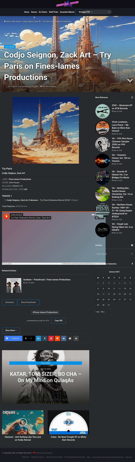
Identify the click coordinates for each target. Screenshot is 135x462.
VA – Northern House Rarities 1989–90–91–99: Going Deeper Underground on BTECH (122, 210)
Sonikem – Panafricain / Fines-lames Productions (47, 279)
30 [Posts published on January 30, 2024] (103, 305)
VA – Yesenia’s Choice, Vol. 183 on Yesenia (121, 158)
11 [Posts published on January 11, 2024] (114, 289)
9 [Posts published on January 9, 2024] (103, 289)
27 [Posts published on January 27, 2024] (125, 300)
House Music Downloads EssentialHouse (108, 457)
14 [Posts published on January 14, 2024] (130, 289)
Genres (34, 12)
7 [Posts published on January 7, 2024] (130, 283)
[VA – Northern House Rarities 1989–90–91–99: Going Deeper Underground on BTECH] (102, 210)
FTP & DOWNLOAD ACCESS (74, 457)
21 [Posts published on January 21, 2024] (130, 294)
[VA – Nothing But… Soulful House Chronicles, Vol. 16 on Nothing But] (102, 194)
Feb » (103, 312)
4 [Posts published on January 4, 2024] (114, 283)
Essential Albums (67, 12)
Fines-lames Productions (46, 312)
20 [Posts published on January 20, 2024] (125, 294)
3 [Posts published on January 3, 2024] (108, 283)
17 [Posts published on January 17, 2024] (109, 294)
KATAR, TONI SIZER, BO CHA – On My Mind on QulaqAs (45, 377)
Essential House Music (44, 453)
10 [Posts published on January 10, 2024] (109, 289)
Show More (10, 330)
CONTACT (25, 457)
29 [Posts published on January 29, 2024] (98, 305)
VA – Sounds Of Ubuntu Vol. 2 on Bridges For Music (120, 174)
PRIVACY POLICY (37, 457)
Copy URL (59, 320)
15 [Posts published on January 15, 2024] (98, 294)
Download (9, 302)
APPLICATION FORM (54, 457)
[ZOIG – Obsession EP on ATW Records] (102, 111)
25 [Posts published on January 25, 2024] (114, 300)
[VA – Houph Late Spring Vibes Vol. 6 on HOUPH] (102, 230)
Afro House (16, 21)
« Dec (97, 312)
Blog (88, 457)
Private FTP (80, 12)
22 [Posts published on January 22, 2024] (98, 300)
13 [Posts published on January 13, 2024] (125, 289)
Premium (128, 457)
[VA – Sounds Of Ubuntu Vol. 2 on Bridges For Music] (102, 177)
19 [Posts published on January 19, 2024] (120, 294)
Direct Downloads (28, 302)
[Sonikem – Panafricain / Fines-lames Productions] (14, 285)
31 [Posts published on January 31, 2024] (109, 305)
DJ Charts (43, 12)
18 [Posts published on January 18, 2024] (114, 294)
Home (26, 12)
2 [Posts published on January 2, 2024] (103, 283)
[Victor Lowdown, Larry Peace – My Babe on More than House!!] (102, 128)
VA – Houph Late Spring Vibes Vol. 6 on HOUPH (122, 227)
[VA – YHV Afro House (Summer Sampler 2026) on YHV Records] (102, 144)
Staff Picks (53, 12)
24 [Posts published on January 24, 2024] (109, 300)
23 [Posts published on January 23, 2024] (103, 300)
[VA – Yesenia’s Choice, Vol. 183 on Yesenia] (102, 161)
